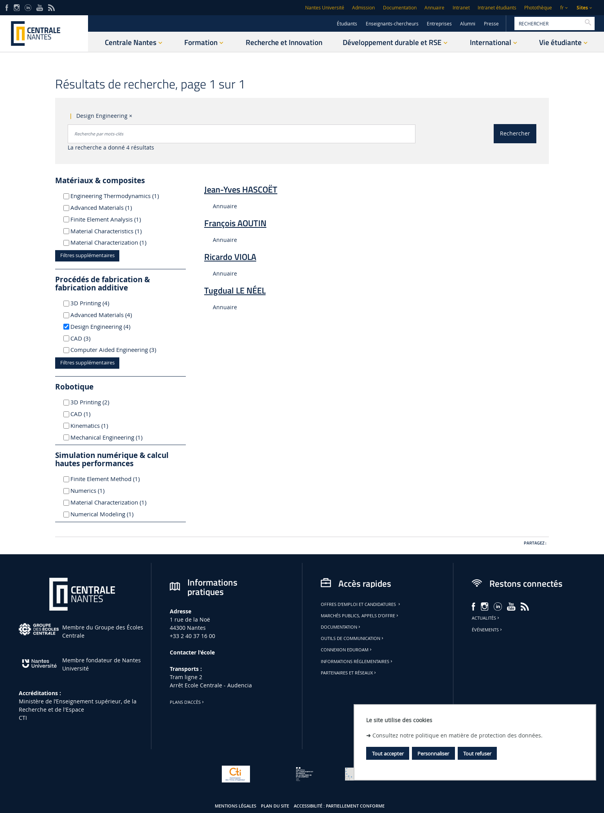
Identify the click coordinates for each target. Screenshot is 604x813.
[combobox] (241, 133)
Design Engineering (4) (109, 326)
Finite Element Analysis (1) (109, 219)
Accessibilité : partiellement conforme (339, 806)
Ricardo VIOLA (230, 256)
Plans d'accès (187, 702)
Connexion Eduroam (347, 650)
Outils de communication (353, 638)
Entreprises (439, 23)
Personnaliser (433, 753)
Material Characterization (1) (109, 242)
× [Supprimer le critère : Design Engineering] (130, 115)
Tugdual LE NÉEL (235, 290)
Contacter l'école (192, 652)
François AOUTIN (235, 223)
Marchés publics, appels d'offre (360, 615)
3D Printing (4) (100, 303)
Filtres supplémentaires (87, 255)
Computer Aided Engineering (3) (113, 349)
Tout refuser (477, 753)
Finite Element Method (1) (109, 479)
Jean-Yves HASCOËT (240, 189)
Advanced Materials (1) (109, 207)
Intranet (461, 8)
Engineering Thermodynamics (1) (114, 196)
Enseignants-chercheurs (392, 23)
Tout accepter (388, 753)
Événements (487, 630)
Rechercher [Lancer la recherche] (515, 133)
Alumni (467, 23)
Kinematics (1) (98, 425)
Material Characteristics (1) (109, 231)
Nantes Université (324, 8)
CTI (23, 717)
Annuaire (434, 8)
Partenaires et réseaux (349, 673)
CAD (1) (89, 414)
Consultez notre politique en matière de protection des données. (457, 735)
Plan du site (275, 806)
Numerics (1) (96, 490)
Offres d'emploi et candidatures (361, 604)
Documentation (400, 8)
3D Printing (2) (100, 402)
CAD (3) (90, 338)
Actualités (486, 618)
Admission (363, 8)
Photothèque (538, 8)
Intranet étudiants (497, 8)
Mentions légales (235, 806)
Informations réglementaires (357, 661)
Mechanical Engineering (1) (109, 437)
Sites (582, 7)
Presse (491, 23)
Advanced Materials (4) (109, 315)
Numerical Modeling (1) (109, 514)
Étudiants (347, 23)
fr (562, 8)
